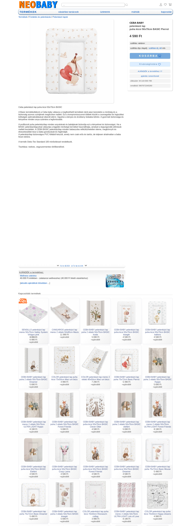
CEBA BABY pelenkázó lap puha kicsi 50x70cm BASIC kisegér (126, 332)
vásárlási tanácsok (68, 11)
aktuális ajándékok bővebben (33, 283)
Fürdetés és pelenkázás (40, 17)
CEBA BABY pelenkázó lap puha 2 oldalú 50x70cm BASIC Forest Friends (64, 424)
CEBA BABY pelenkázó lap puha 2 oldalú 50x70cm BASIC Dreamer (33, 379)
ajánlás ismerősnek (150, 76)
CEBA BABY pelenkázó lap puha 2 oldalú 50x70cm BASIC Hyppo (158, 379)
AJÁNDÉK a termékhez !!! (150, 71)
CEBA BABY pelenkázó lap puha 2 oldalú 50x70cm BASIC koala (95, 332)
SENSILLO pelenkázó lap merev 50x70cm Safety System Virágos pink (33, 332)
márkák (135, 11)
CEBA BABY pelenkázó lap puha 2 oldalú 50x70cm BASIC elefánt (127, 424)
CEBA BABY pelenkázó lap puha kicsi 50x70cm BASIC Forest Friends (95, 469)
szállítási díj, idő (155, 48)
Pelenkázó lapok (60, 17)
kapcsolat (166, 11)
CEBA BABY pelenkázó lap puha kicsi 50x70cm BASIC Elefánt (33, 469)
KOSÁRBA (150, 55)
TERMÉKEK (28, 11)
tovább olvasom (72, 266)
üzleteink (105, 11)
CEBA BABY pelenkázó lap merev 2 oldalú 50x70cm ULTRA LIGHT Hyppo (33, 424)
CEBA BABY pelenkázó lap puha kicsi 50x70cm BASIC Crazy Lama (64, 469)
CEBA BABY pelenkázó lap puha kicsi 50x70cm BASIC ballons (157, 332)
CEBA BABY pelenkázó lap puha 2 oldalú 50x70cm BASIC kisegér (64, 513)
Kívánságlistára (150, 64)
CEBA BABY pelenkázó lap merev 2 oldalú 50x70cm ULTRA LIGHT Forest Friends (157, 424)
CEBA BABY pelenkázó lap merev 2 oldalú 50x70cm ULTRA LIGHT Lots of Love (126, 513)
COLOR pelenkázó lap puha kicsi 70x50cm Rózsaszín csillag (95, 513)
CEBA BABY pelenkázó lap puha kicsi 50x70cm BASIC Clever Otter (95, 424)
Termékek (22, 17)
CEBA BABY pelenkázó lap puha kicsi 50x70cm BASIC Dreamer (126, 469)
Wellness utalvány (28, 276)
